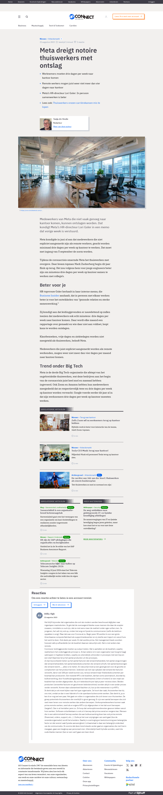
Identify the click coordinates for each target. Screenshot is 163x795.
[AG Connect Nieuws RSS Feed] (127, 770)
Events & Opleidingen (38, 2)
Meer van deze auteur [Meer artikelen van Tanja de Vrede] (62, 126)
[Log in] (106, 17)
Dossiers (21, 2)
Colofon (86, 777)
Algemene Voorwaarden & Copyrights (48, 793)
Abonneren (100, 2)
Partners (126, 2)
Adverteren (114, 2)
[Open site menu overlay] (19, 17)
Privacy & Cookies (73, 793)
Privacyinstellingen (91, 785)
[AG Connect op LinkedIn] (131, 765)
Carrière (73, 25)
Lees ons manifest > (25, 784)
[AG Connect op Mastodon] (136, 765)
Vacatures (72, 2)
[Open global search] (27, 17)
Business (22, 25)
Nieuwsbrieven (57, 2)
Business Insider (49, 295)
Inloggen (151, 2)
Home (10, 2)
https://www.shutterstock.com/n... (32, 210)
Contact (86, 773)
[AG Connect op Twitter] (127, 765)
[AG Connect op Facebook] (140, 765)
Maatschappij (38, 25)
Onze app (87, 781)
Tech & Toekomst (56, 25)
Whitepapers (85, 2)
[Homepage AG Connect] (81, 16)
